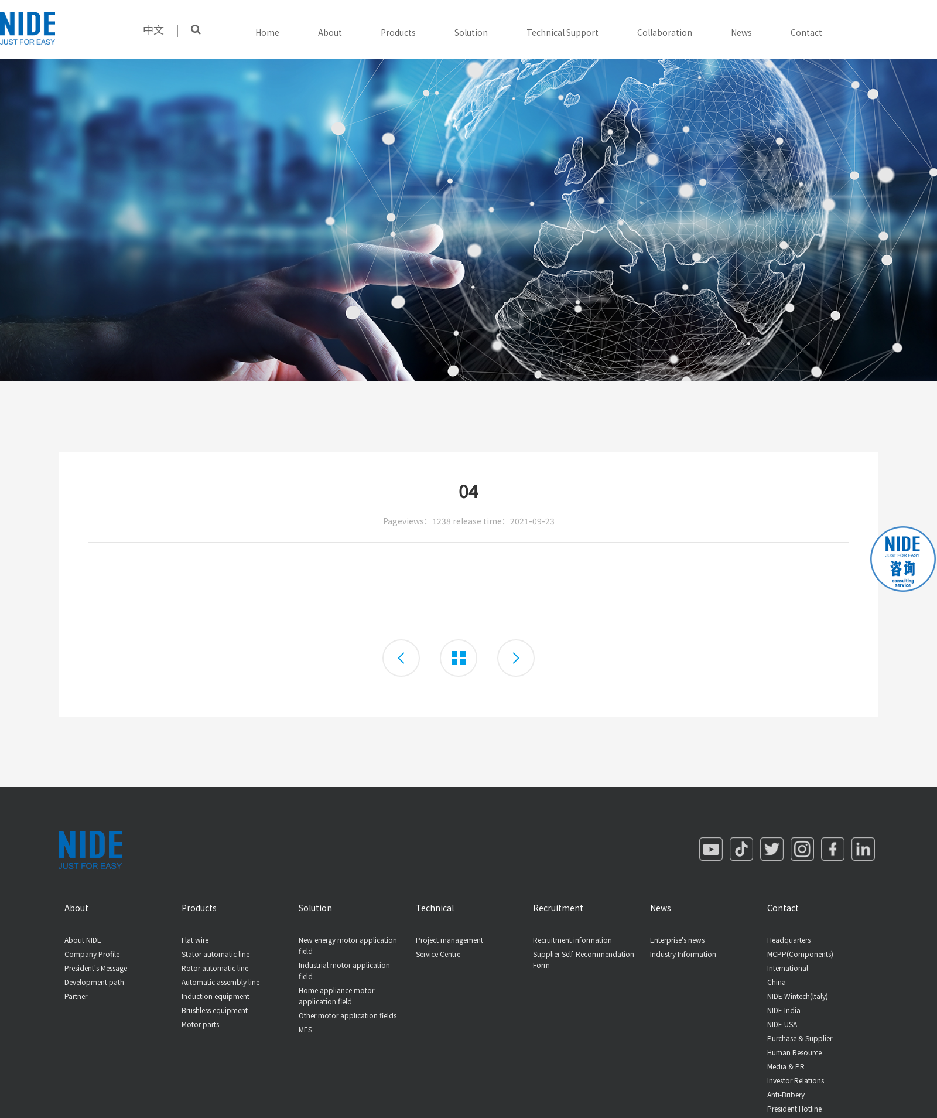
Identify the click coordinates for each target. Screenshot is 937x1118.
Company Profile (91, 954)
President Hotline (794, 1108)
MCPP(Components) (800, 954)
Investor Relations (795, 1080)
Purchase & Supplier (799, 1038)
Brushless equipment (215, 1010)
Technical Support (562, 32)
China (776, 982)
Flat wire (195, 940)
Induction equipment (215, 996)
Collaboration (664, 32)
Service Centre (438, 954)
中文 (153, 29)
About (330, 32)
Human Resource (794, 1052)
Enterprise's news (677, 940)
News (741, 32)
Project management (449, 940)
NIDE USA (782, 1024)
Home (267, 32)
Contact (806, 32)
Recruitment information (572, 940)
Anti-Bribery (786, 1094)
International (787, 968)
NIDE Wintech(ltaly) (797, 996)
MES (305, 1029)
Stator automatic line (215, 954)
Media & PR (786, 1066)
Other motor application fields (347, 1015)
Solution (471, 32)
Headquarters (789, 940)
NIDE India (784, 1010)
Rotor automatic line (215, 968)
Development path (94, 982)
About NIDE (82, 940)
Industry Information (683, 954)
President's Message (95, 968)
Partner (75, 996)
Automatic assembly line (220, 982)
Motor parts (200, 1024)
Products (398, 32)
